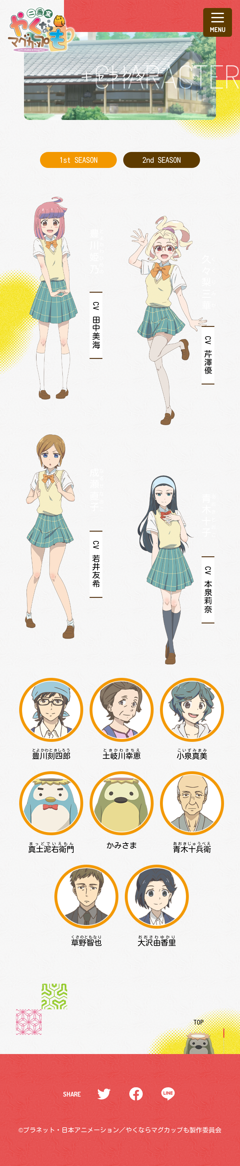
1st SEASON (78, 160)
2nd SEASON (161, 160)
